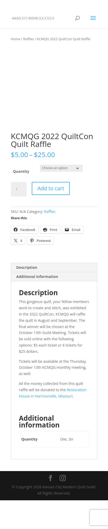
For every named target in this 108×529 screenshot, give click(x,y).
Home (15, 39)
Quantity (21, 200)
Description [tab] (26, 296)
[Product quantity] (19, 218)
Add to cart (50, 217)
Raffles (28, 39)
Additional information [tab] (37, 305)
